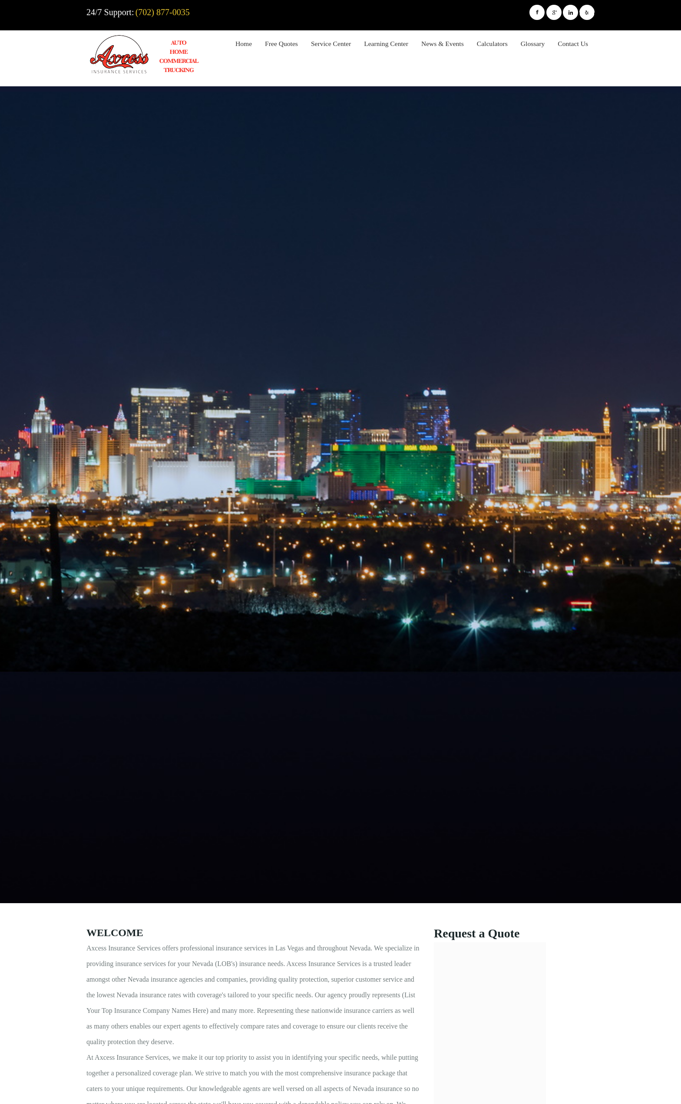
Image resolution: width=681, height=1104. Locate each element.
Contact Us (573, 43)
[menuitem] (243, 45)
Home (243, 43)
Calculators (492, 43)
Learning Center (386, 43)
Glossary (533, 43)
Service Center (331, 43)
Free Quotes (281, 43)
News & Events (442, 43)
